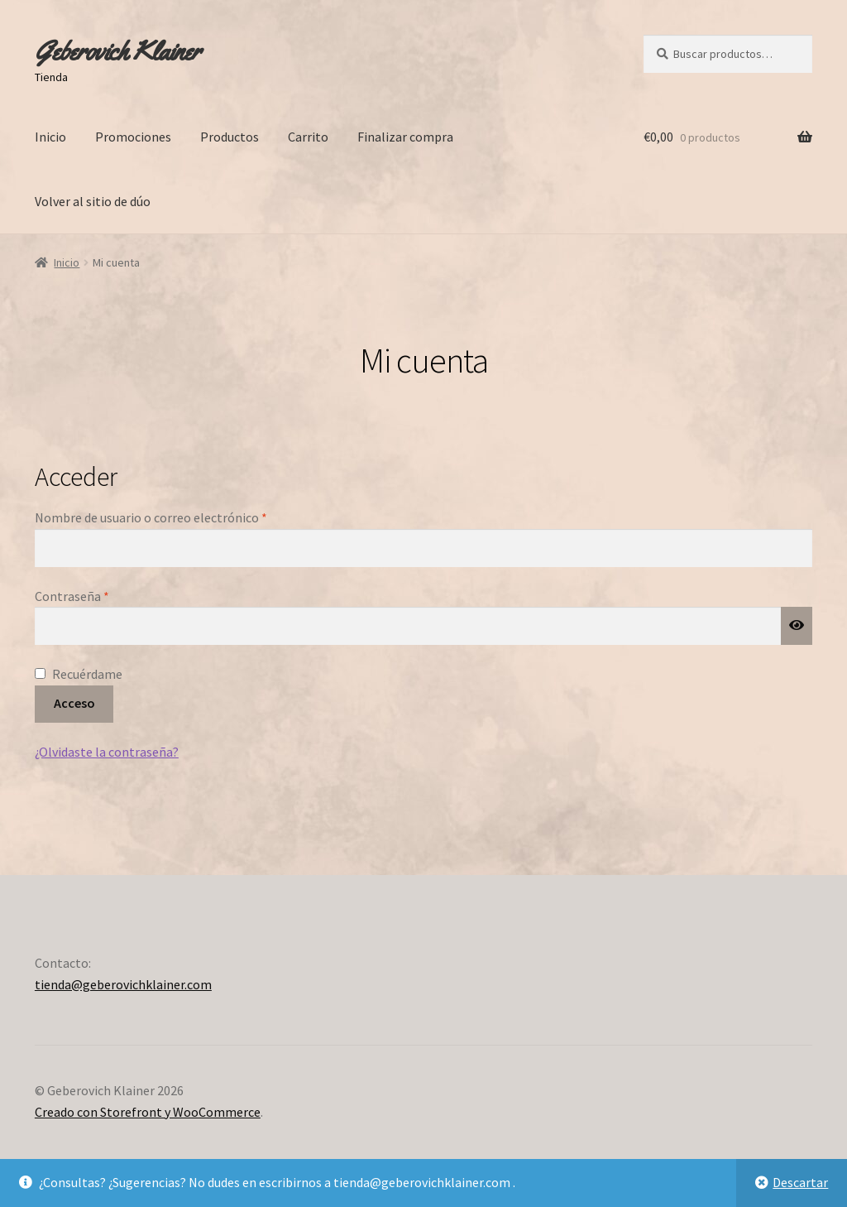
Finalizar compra (405, 136)
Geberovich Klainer (117, 51)
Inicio (50, 136)
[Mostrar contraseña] (796, 626)
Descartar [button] (800, 1182)
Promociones (133, 136)
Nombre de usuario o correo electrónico (184, 516)
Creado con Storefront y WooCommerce (148, 1112)
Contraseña (105, 595)
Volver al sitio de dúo (93, 201)
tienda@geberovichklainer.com (123, 984)
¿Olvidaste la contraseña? (107, 751)
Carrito (308, 136)
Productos (229, 136)
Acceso (74, 703)
